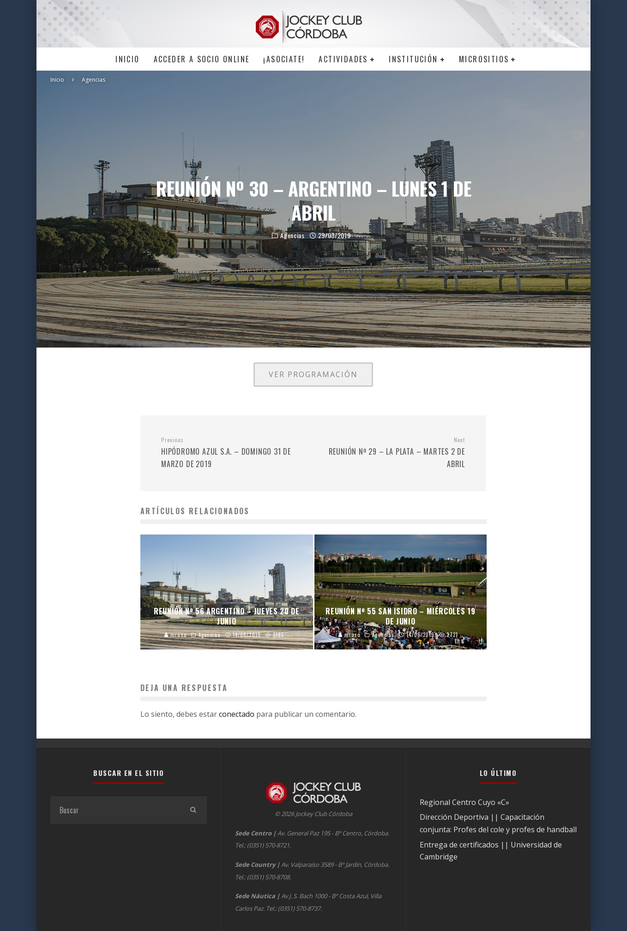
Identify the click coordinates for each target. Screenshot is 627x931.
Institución (413, 59)
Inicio (127, 59)
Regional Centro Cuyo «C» (464, 802)
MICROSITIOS (484, 59)
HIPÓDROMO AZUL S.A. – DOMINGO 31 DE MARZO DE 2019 (233, 452)
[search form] (114, 810)
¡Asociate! (284, 59)
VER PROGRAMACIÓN (313, 374)
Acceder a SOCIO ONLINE (202, 59)
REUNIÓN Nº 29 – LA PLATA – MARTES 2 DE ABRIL (392, 452)
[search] (193, 810)
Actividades (343, 59)
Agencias (292, 236)
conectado (236, 714)
